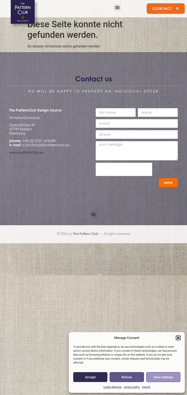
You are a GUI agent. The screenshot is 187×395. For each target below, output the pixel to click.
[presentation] (124, 169)
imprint (146, 387)
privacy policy (132, 387)
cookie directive (112, 387)
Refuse (127, 377)
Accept (90, 377)
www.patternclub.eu (26, 152)
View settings (163, 377)
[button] (178, 338)
